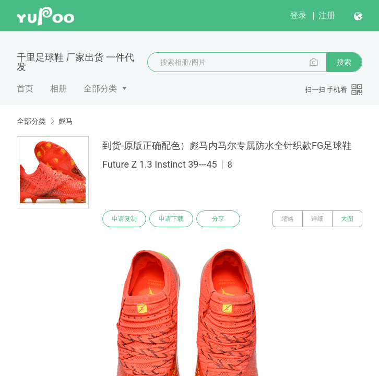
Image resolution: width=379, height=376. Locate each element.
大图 (347, 218)
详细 (317, 218)
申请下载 (171, 218)
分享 (218, 218)
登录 (298, 15)
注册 (326, 15)
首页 (25, 88)
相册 (58, 88)
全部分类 (100, 88)
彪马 (65, 121)
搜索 (344, 62)
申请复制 (124, 218)
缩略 (287, 218)
